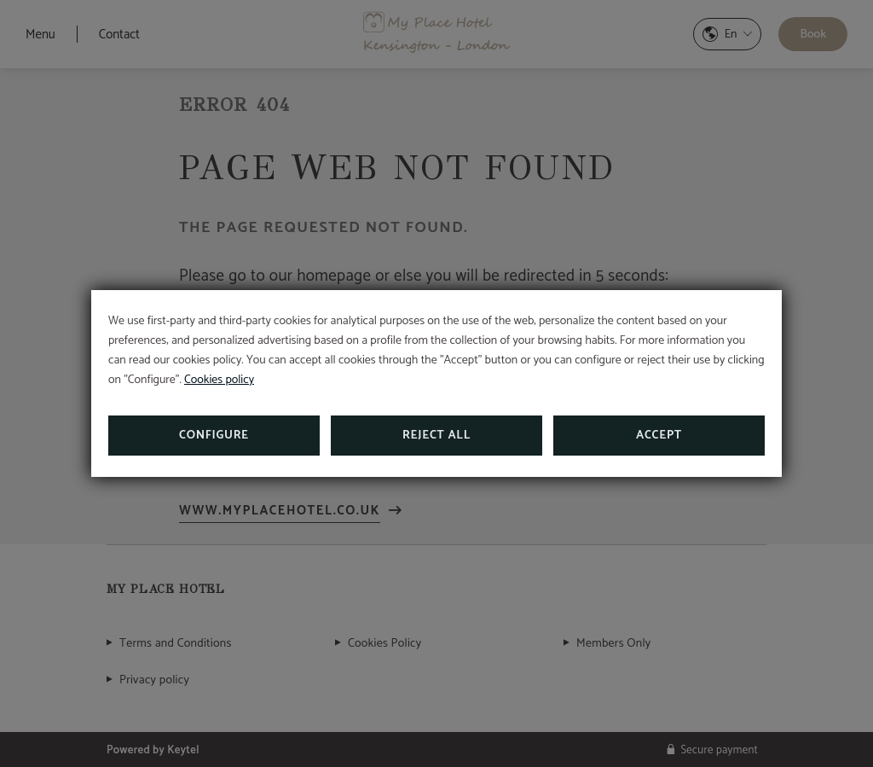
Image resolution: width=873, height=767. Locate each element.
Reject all (436, 435)
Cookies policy (219, 380)
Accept (659, 435)
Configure (214, 435)
